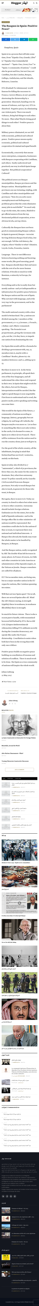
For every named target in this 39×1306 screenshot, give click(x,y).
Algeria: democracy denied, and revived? (22, 1263)
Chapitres (18, 778)
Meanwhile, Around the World (11, 746)
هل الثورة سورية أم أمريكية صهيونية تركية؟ (12, 1114)
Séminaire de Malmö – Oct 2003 (20, 1208)
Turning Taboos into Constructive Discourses (15, 761)
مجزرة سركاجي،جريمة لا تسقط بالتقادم (20, 1080)
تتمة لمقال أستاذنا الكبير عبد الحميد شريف (21, 1097)
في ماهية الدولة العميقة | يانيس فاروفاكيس (21, 1088)
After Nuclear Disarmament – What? (12, 753)
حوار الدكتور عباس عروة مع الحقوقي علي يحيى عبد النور (13, 1048)
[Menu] (3, 3)
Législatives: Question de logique (29, 693)
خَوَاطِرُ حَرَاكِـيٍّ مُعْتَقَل (16, 1060)
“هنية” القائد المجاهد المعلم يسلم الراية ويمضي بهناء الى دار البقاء (17, 1124)
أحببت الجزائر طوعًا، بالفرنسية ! (11, 693)
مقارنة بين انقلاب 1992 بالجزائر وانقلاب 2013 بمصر (23, 1255)
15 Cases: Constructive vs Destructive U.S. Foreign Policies (19, 738)
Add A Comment (19, 769)
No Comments (5, 35)
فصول (4, 778)
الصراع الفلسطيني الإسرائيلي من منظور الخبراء (11, 995)
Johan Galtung (9, 33)
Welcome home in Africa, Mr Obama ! (21, 1272)
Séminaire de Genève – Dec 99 (20, 1242)
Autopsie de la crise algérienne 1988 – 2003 (23, 1217)
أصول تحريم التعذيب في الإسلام (18, 800)
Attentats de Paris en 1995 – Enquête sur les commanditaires (16, 862)
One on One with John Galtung (9, 942)
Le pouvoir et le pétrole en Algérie (21, 1288)
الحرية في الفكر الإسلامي (7, 1022)
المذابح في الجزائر (5, 889)
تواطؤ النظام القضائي (16, 816)
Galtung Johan (5, 22)
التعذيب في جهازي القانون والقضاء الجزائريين (22, 825)
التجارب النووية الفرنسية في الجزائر (9, 969)
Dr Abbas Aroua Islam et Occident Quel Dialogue (13, 916)
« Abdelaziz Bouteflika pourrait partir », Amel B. (24, 1280)
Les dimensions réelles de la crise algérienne (23, 1233)
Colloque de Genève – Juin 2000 (20, 1225)
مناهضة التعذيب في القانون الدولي (19, 808)
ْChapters (10, 778)
